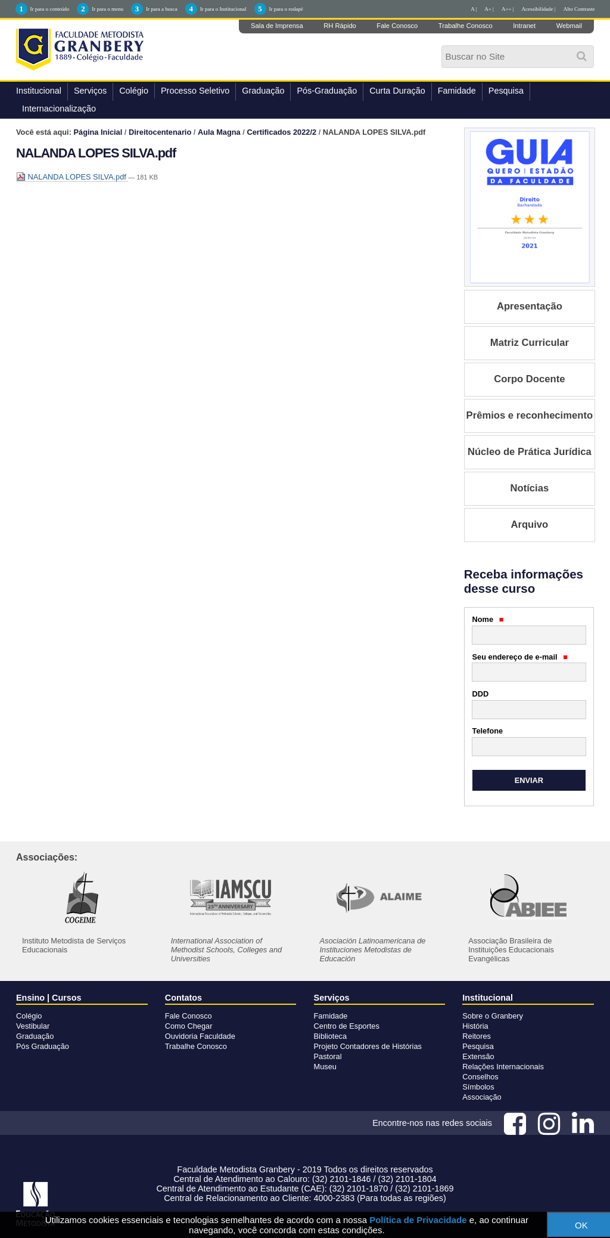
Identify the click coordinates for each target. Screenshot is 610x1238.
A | (474, 9)
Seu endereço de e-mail (520, 656)
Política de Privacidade (417, 1220)
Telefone (487, 730)
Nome (488, 619)
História (475, 1026)
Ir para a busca (162, 9)
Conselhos (480, 1076)
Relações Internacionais (503, 1066)
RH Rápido (339, 25)
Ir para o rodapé (286, 9)
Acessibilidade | (539, 9)
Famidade (457, 90)
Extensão (478, 1056)
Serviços (90, 90)
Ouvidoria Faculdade (200, 1036)
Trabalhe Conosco (465, 25)
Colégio (133, 90)
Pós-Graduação (327, 90)
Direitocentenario (160, 132)
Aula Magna (219, 132)
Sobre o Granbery (492, 1015)
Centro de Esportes (346, 1026)
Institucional (38, 90)
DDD (480, 693)
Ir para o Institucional (223, 9)
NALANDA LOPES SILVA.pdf (72, 176)
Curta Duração (397, 90)
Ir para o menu (107, 9)
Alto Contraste (579, 9)
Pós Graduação (42, 1046)
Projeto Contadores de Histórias (368, 1046)
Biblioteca (330, 1036)
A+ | (489, 9)
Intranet (524, 25)
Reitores (476, 1036)
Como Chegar (189, 1026)
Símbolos (478, 1086)
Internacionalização (59, 108)
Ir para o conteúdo (50, 9)
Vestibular (32, 1026)
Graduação (263, 90)
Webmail (569, 25)
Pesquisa (506, 90)
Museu (325, 1066)
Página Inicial (98, 132)
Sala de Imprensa (277, 25)
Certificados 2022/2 (281, 132)
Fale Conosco (397, 25)
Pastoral (328, 1056)
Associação (481, 1096)
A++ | (508, 9)
